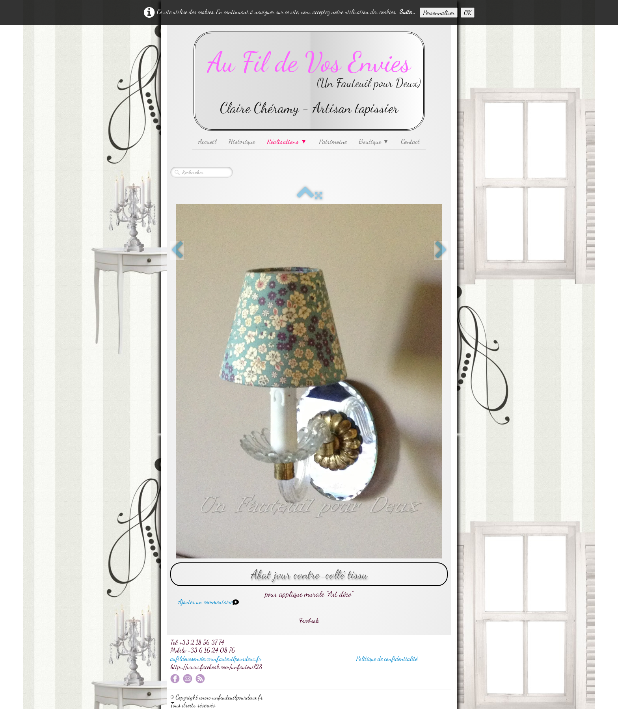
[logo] (309, 81)
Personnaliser (438, 12)
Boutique (374, 141)
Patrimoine (333, 141)
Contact (410, 141)
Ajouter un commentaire (205, 601)
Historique (241, 141)
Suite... (407, 11)
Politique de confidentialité (386, 658)
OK (467, 12)
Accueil (207, 141)
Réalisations (287, 141)
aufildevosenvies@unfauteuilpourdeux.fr (215, 658)
